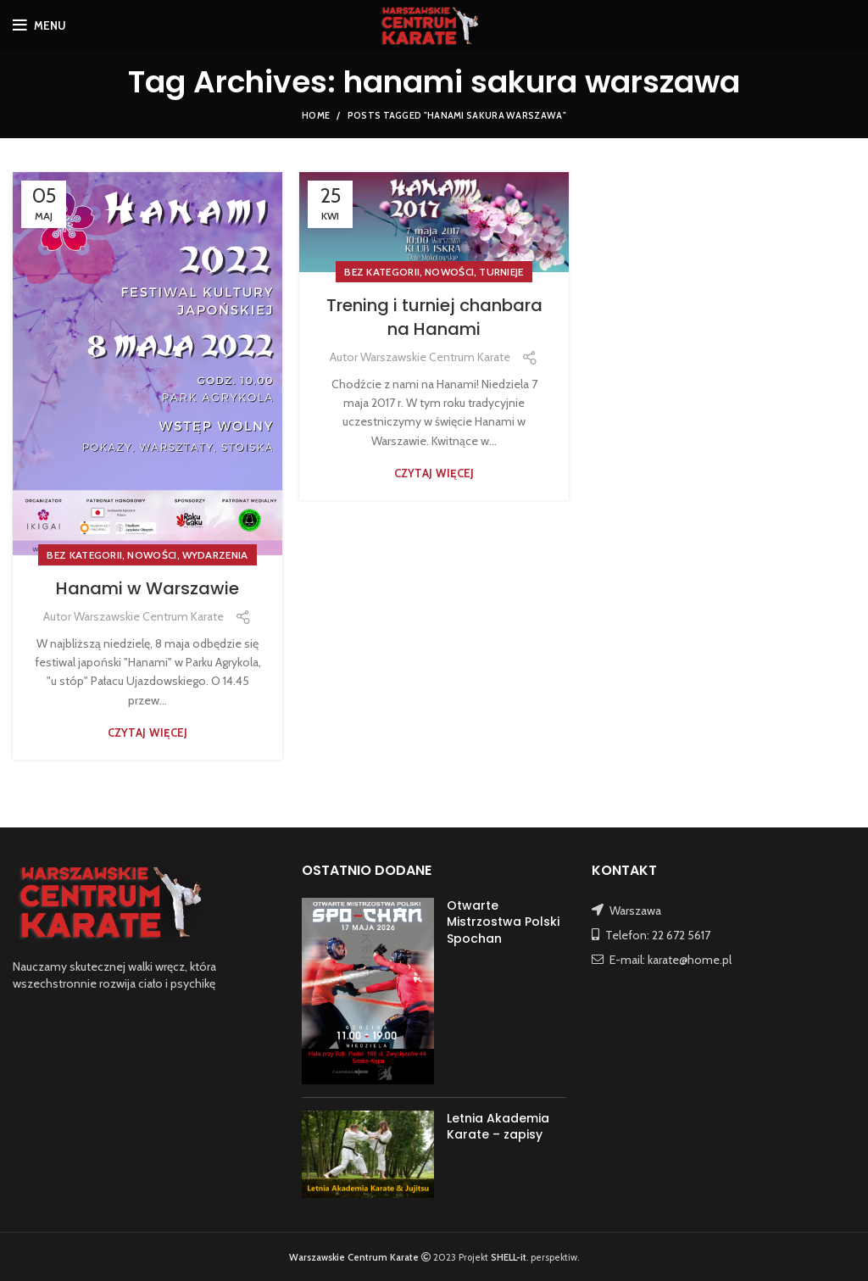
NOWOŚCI (151, 555)
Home (316, 115)
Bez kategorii (84, 555)
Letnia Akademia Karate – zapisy (498, 1127)
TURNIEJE (501, 271)
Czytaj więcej (148, 732)
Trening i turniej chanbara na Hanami (434, 317)
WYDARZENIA (215, 555)
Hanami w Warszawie (147, 588)
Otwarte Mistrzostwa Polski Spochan (503, 922)
